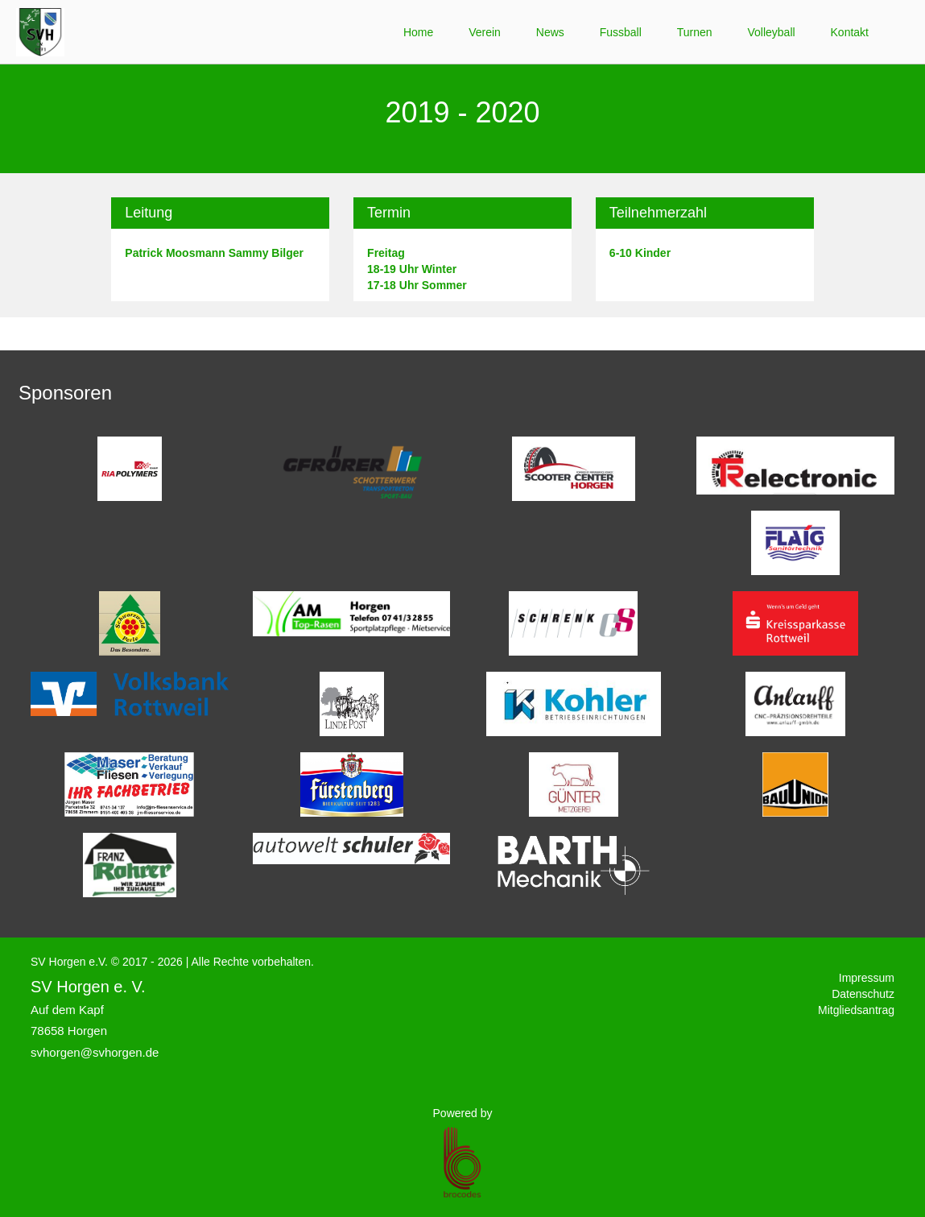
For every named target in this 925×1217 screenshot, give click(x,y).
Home (418, 32)
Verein (485, 32)
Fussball (621, 32)
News (550, 32)
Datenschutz (863, 993)
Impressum (866, 977)
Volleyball (771, 32)
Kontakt (850, 32)
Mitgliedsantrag (856, 1010)
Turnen (694, 32)
